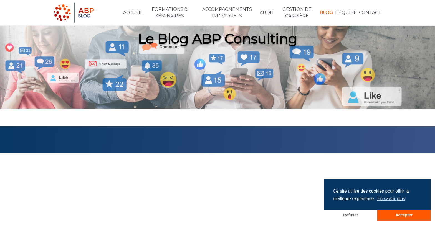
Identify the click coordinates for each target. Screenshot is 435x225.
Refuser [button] (350, 215)
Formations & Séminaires (170, 13)
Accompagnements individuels (227, 13)
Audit (267, 12)
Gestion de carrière (297, 13)
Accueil (133, 12)
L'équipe (346, 12)
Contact (370, 12)
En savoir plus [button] (391, 198)
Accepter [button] (404, 215)
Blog (326, 12)
